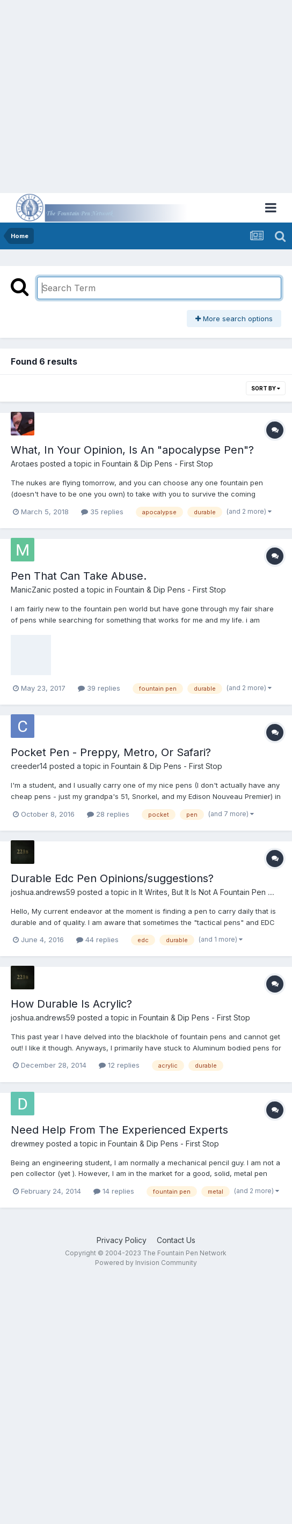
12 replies (119, 1065)
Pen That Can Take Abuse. (79, 575)
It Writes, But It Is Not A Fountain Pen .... (206, 892)
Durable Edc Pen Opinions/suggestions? (112, 878)
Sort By (265, 388)
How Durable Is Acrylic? (71, 1003)
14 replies (113, 1191)
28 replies (108, 814)
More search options (234, 318)
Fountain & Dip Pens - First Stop (157, 463)
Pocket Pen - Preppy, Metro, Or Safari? (111, 752)
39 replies (99, 688)
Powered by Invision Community (146, 1263)
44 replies (97, 939)
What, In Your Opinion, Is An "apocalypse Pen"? (132, 449)
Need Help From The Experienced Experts (119, 1129)
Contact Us (176, 1240)
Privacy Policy (122, 1240)
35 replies (102, 511)
